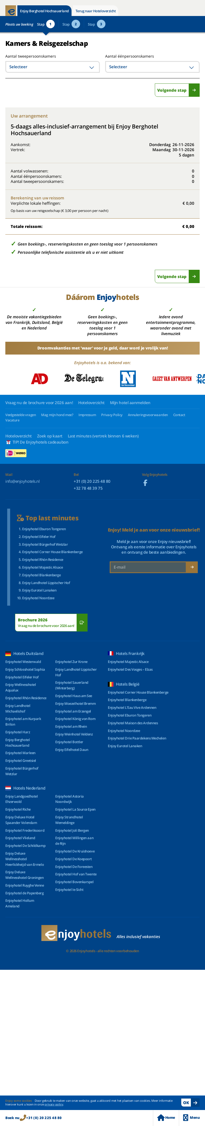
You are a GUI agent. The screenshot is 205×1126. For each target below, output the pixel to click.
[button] (197, 379)
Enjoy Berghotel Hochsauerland (44, 11)
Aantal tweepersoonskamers (24, 56)
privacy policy (54, 1104)
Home (166, 1117)
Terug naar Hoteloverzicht (96, 11)
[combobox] (52, 67)
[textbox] (52, 67)
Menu (191, 1117)
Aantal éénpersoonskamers (129, 56)
